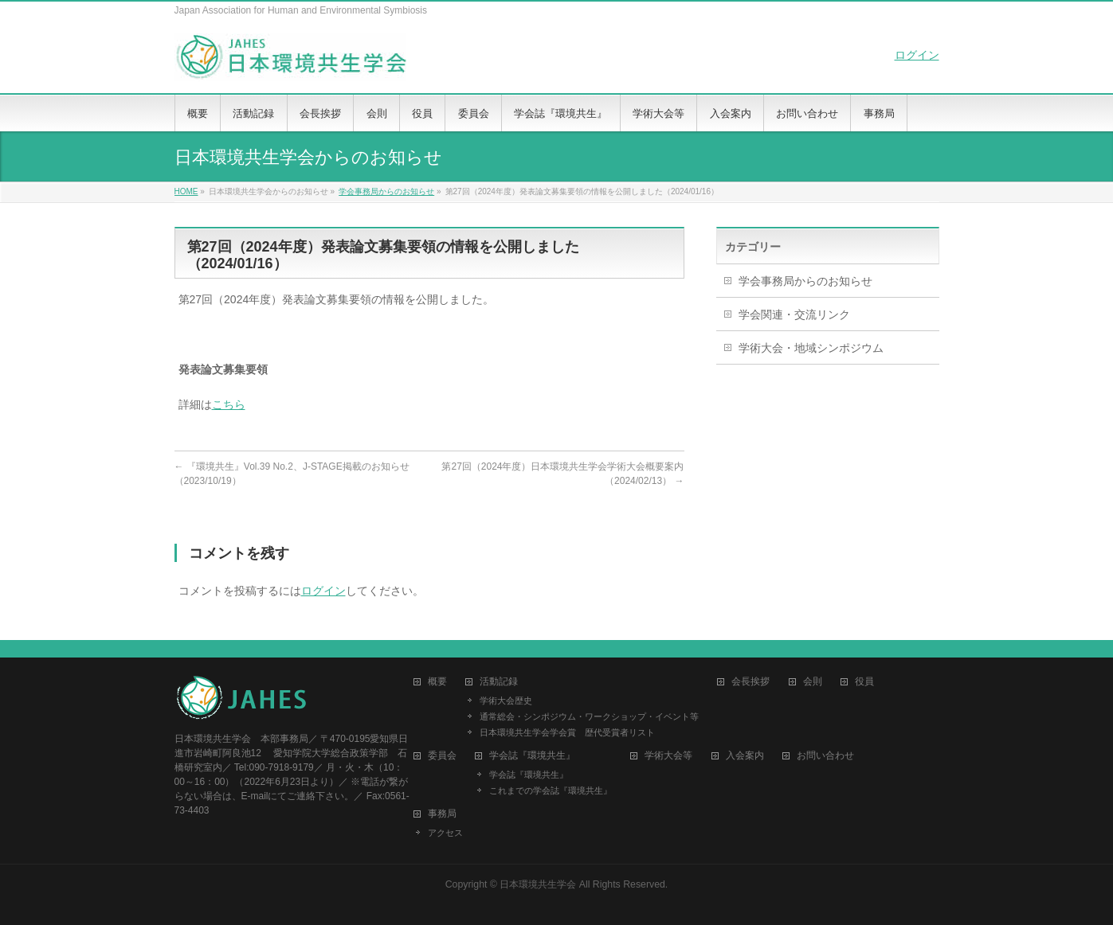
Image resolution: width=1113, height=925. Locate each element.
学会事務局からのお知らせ (386, 191)
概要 (437, 682)
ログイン (917, 55)
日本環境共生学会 (538, 884)
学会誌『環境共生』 (528, 774)
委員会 (442, 756)
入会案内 (745, 756)
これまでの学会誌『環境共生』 (550, 790)
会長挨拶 (750, 682)
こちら (228, 404)
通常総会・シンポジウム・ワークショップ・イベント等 (589, 716)
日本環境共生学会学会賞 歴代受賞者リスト (567, 732)
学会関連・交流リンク (794, 314)
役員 (864, 682)
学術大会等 (668, 756)
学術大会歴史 (506, 700)
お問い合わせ (825, 756)
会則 (812, 682)
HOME (186, 191)
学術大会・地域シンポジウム (811, 348)
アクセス (445, 832)
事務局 (442, 814)
